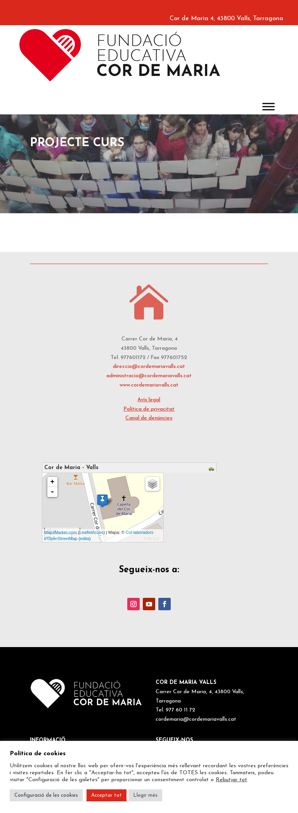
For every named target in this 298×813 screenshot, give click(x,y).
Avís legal (148, 400)
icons (99, 532)
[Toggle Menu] (268, 106)
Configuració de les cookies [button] (46, 795)
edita (84, 538)
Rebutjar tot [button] (231, 780)
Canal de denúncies (148, 418)
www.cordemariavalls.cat (149, 385)
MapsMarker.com (60, 532)
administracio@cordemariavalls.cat (149, 376)
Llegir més (145, 795)
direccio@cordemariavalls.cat (149, 366)
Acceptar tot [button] (106, 795)
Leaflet (86, 532)
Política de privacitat (149, 409)
